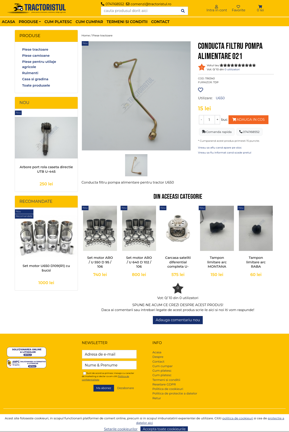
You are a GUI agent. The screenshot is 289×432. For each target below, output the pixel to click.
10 (254, 65)
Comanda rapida (217, 132)
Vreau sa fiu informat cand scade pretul (224, 152)
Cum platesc (58, 21)
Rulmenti (30, 73)
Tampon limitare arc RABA (256, 262)
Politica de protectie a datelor (174, 393)
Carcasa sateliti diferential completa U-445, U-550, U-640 (178, 266)
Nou (24, 102)
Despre (157, 357)
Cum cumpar (89, 21)
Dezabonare (125, 388)
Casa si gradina (35, 79)
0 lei (260, 10)
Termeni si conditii (127, 21)
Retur (156, 398)
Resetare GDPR (164, 384)
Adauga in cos (248, 119)
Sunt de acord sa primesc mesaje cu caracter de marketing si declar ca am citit (108, 376)
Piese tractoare (35, 49)
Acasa (8, 21)
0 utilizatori (232, 69)
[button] (260, 7)
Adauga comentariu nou (178, 320)
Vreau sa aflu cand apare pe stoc (220, 147)
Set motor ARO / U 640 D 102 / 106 (139, 262)
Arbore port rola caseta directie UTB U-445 (46, 169)
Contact (160, 21)
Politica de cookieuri (167, 389)
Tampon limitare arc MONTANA (217, 262)
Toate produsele (36, 85)
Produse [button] (28, 21)
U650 (220, 98)
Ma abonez (103, 388)
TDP (216, 82)
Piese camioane (36, 55)
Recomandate (35, 201)
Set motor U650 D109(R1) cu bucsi (46, 268)
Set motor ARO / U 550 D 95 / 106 (100, 262)
